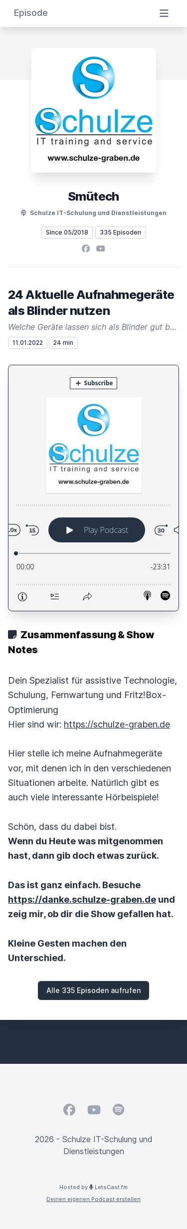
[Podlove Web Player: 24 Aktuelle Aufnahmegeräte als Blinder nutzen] (93, 488)
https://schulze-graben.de (117, 724)
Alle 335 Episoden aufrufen (93, 990)
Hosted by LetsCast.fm (93, 1187)
